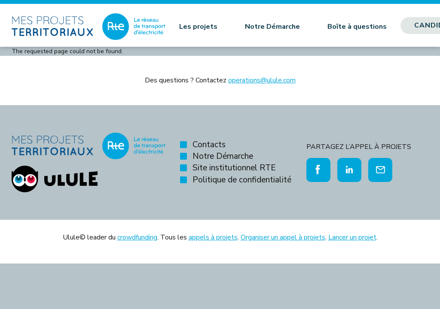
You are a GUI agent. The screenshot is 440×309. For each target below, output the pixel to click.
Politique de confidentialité (241, 179)
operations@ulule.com (262, 80)
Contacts (209, 144)
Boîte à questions (357, 26)
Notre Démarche (272, 26)
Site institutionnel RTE (234, 167)
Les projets (198, 26)
